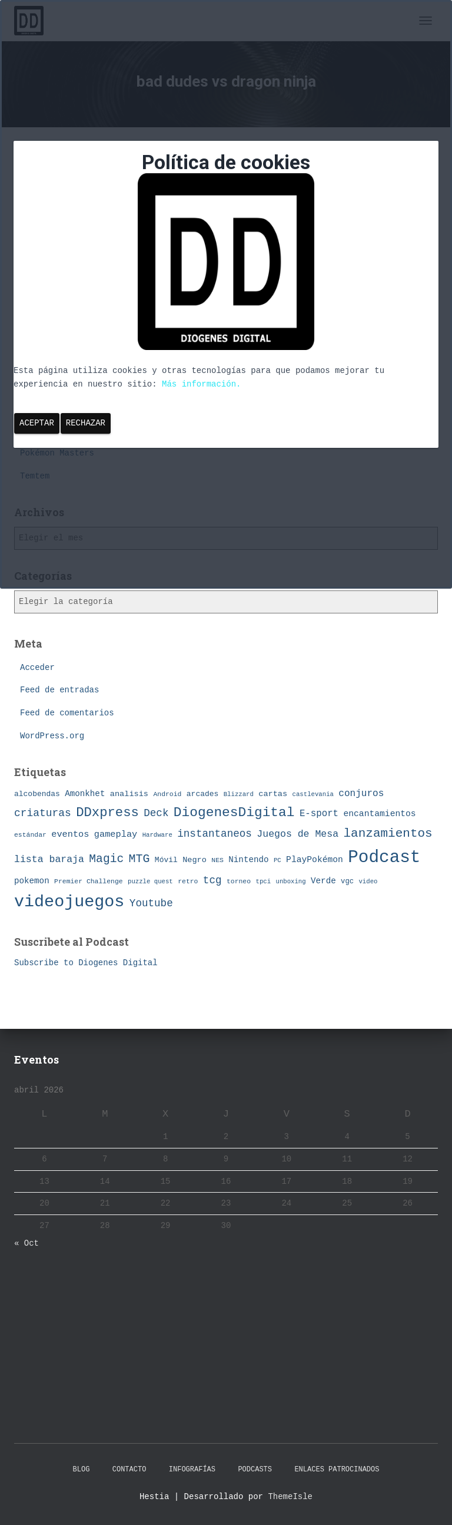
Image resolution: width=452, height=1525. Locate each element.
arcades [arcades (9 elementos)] (202, 794)
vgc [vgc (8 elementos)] (347, 881)
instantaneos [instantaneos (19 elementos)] (214, 834)
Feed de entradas (59, 690)
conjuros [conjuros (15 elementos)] (361, 793)
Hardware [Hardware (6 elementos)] (157, 835)
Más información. (201, 384)
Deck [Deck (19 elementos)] (156, 813)
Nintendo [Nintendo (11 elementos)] (248, 859)
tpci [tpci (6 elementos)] (263, 881)
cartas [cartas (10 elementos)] (272, 794)
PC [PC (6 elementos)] (277, 860)
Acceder (37, 667)
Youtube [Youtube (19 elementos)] (151, 903)
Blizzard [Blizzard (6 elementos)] (239, 794)
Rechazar (85, 423)
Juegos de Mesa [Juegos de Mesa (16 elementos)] (297, 834)
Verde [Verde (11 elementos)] (323, 881)
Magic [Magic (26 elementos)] (106, 859)
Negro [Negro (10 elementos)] (194, 860)
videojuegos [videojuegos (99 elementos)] (69, 902)
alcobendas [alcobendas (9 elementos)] (37, 794)
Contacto (129, 1469)
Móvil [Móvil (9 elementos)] (166, 860)
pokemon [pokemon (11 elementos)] (31, 881)
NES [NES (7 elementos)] (217, 860)
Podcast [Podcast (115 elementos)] (384, 857)
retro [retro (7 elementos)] (188, 881)
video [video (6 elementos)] (367, 881)
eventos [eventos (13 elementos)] (70, 834)
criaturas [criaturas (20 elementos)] (42, 813)
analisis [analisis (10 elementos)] (129, 794)
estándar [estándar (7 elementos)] (30, 835)
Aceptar (36, 423)
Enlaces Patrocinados (336, 1469)
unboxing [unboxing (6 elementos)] (291, 881)
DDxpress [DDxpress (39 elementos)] (107, 812)
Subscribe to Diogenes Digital (86, 963)
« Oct (26, 1243)
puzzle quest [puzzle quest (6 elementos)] (150, 881)
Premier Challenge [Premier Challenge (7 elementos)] (88, 881)
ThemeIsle (290, 1496)
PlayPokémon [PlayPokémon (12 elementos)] (314, 859)
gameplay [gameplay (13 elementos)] (115, 834)
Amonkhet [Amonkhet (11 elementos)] (85, 793)
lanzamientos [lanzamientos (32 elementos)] (388, 833)
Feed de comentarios (67, 713)
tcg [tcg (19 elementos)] (212, 880)
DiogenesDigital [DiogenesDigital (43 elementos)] (234, 812)
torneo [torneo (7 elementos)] (239, 881)
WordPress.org (52, 736)
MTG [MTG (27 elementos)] (139, 859)
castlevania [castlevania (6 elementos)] (313, 794)
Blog (81, 1469)
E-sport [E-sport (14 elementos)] (319, 813)
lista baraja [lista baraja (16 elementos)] (49, 859)
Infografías (192, 1469)
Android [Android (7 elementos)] (167, 794)
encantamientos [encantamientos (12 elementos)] (379, 813)
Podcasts (255, 1469)
